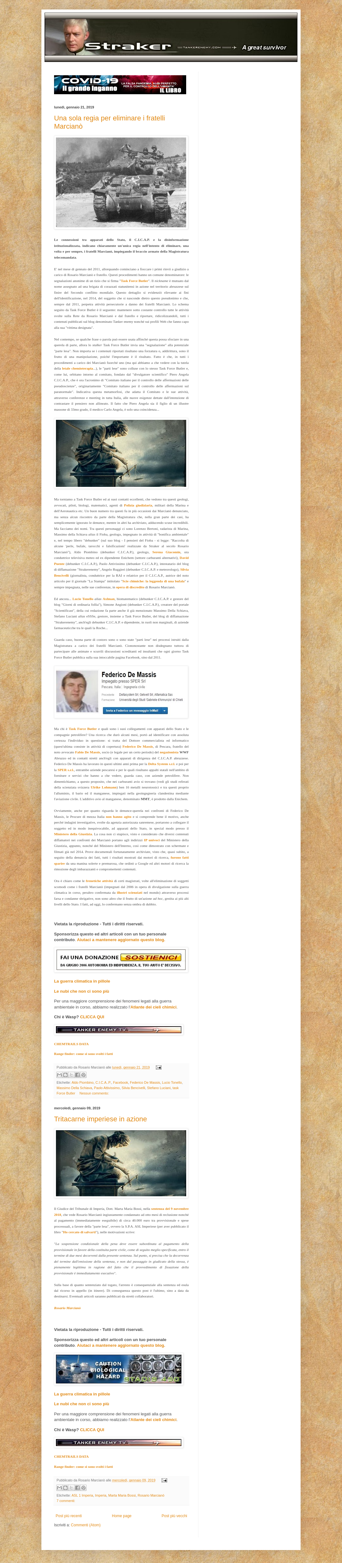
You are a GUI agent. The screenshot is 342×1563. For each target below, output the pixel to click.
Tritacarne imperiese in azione (100, 1119)
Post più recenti (69, 1516)
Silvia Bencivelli (133, 1088)
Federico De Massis (145, 1082)
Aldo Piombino (82, 1082)
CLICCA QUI (92, 1016)
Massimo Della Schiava (74, 1088)
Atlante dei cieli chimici (153, 1007)
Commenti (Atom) (86, 1525)
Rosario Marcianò (150, 1495)
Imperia (100, 1495)
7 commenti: (66, 1501)
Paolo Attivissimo (107, 1088)
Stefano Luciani (158, 1088)
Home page (121, 1516)
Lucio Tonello (172, 1082)
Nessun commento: (94, 1093)
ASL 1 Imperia (82, 1495)
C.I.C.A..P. (103, 1082)
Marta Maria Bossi (122, 1495)
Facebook (120, 1082)
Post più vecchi (174, 1516)
